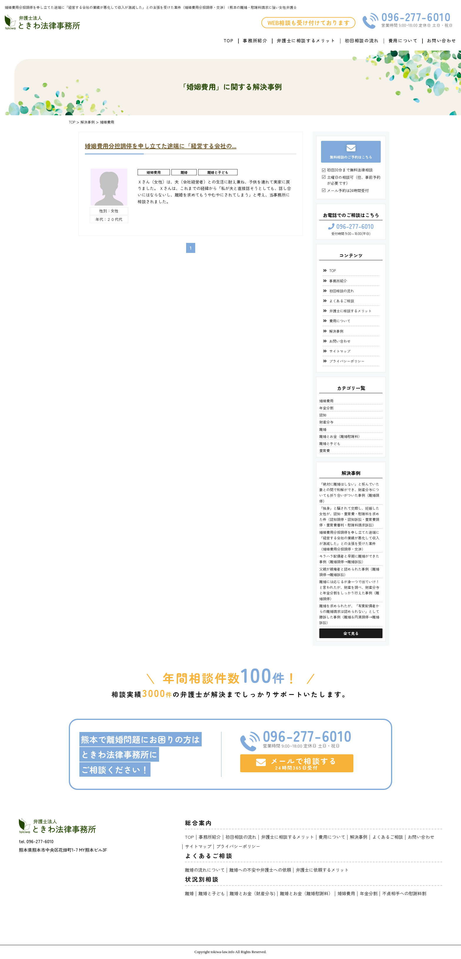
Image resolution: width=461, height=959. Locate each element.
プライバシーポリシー (347, 360)
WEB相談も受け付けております (309, 22)
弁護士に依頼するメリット (322, 870)
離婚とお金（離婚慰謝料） (340, 436)
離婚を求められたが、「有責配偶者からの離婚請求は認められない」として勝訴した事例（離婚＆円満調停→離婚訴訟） (349, 614)
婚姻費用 (154, 172)
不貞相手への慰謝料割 (404, 893)
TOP (228, 40)
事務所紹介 (255, 40)
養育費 (324, 450)
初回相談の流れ (362, 40)
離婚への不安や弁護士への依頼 (260, 870)
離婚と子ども (217, 172)
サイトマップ (339, 350)
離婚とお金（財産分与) (252, 893)
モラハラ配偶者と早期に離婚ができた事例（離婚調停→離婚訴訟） (349, 558)
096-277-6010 (416, 16)
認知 (322, 414)
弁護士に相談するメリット (306, 40)
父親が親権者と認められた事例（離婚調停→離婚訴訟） (349, 571)
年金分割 (326, 407)
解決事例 (336, 330)
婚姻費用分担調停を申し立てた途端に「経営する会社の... (160, 145)
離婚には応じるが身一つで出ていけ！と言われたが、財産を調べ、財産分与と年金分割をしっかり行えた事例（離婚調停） (349, 590)
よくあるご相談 (341, 300)
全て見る (351, 633)
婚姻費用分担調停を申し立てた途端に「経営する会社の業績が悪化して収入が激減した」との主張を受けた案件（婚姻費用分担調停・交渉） (349, 541)
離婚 (184, 172)
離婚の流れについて (205, 870)
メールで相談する (297, 763)
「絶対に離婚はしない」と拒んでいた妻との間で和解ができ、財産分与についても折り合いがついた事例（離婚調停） (349, 492)
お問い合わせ (441, 40)
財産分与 (326, 421)
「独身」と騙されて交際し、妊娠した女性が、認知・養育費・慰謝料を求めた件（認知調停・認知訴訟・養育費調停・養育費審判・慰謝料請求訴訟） (349, 517)
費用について (403, 40)
